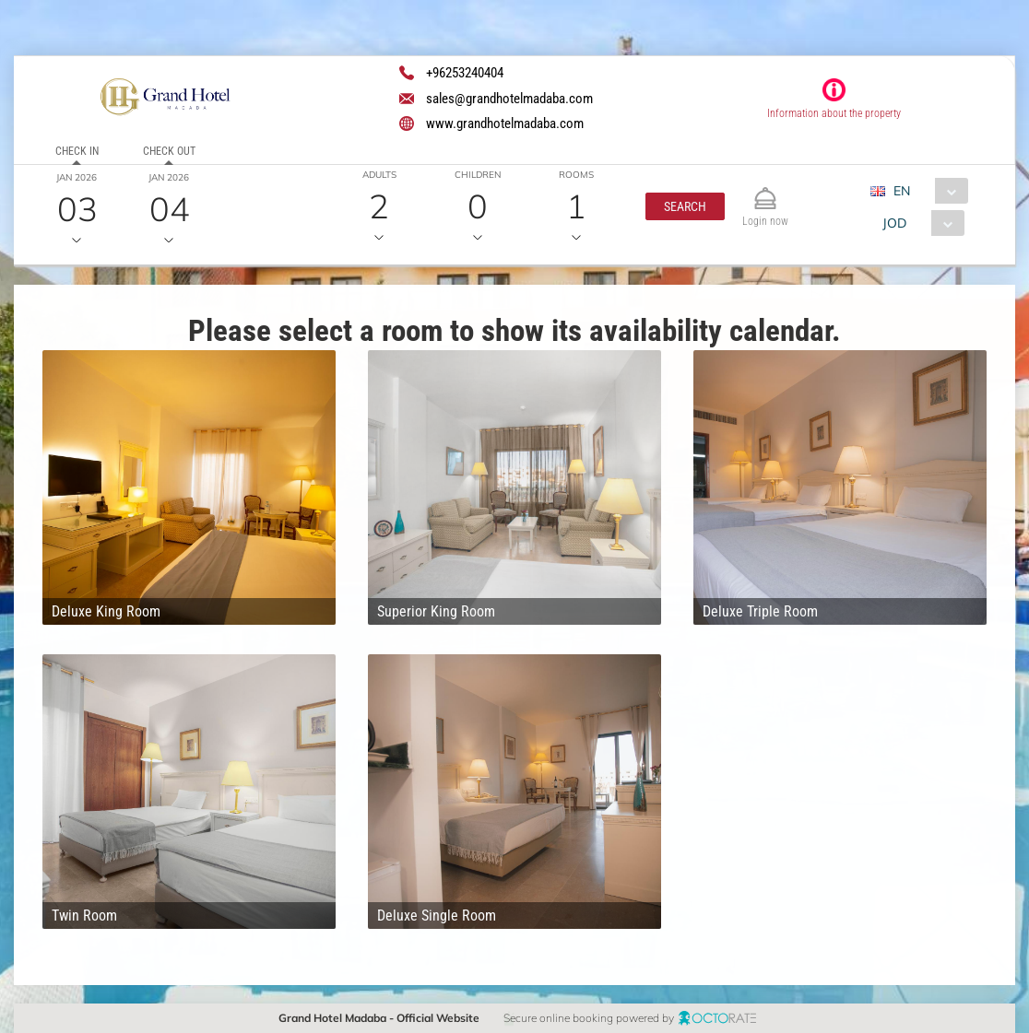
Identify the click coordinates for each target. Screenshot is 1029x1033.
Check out (169, 151)
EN (901, 190)
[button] (685, 206)
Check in (77, 151)
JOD (894, 223)
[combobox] (926, 191)
